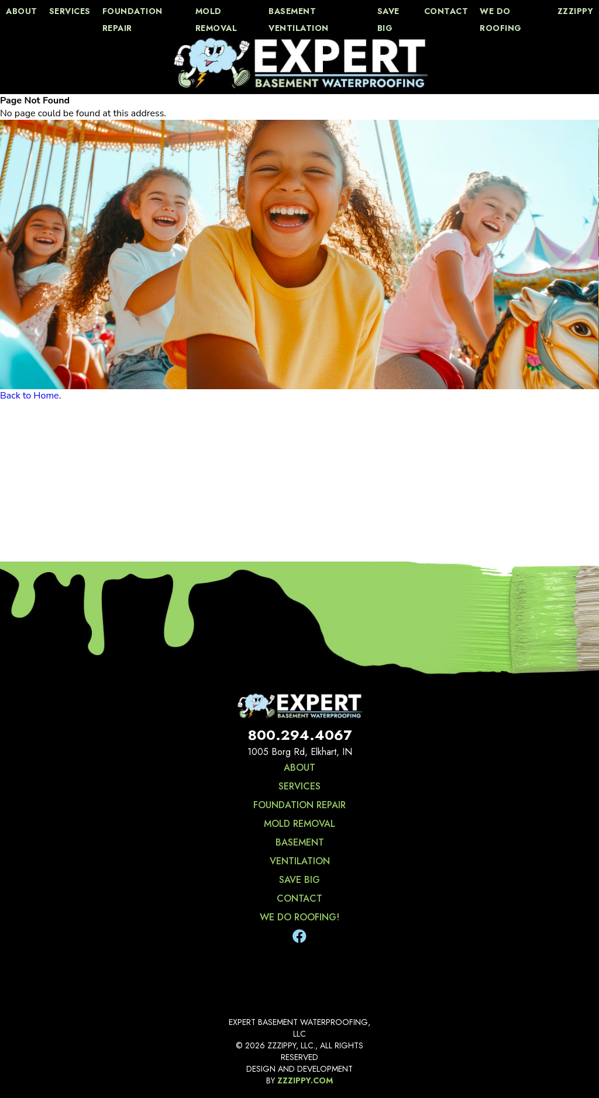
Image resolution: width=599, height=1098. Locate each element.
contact (446, 11)
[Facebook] (299, 936)
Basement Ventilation (298, 19)
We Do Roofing (501, 19)
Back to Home (29, 395)
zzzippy (575, 11)
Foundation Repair (132, 19)
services (70, 11)
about (21, 11)
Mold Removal (216, 19)
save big (388, 19)
